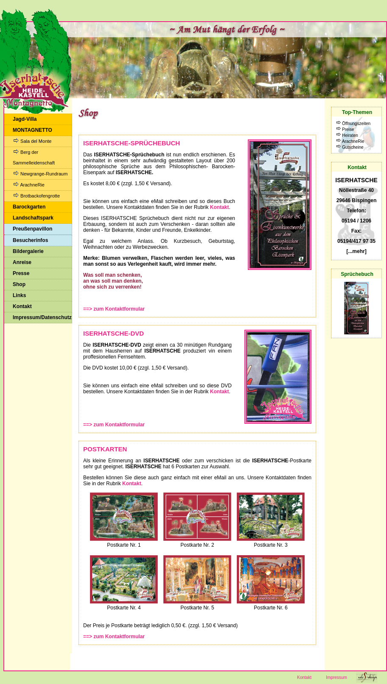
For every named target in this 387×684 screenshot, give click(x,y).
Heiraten (350, 135)
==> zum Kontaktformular (114, 309)
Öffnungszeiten (356, 123)
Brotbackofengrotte (36, 195)
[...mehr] (356, 251)
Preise (348, 129)
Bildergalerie (28, 251)
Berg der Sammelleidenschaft (34, 157)
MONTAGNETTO (32, 130)
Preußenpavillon (32, 229)
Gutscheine (353, 147)
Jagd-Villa (24, 119)
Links (19, 295)
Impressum (336, 677)
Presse (21, 273)
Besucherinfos (30, 240)
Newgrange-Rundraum (40, 173)
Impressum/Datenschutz (42, 317)
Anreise (22, 262)
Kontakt (22, 306)
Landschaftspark (33, 218)
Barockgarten (29, 207)
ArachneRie (29, 184)
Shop (19, 284)
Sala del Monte (32, 141)
